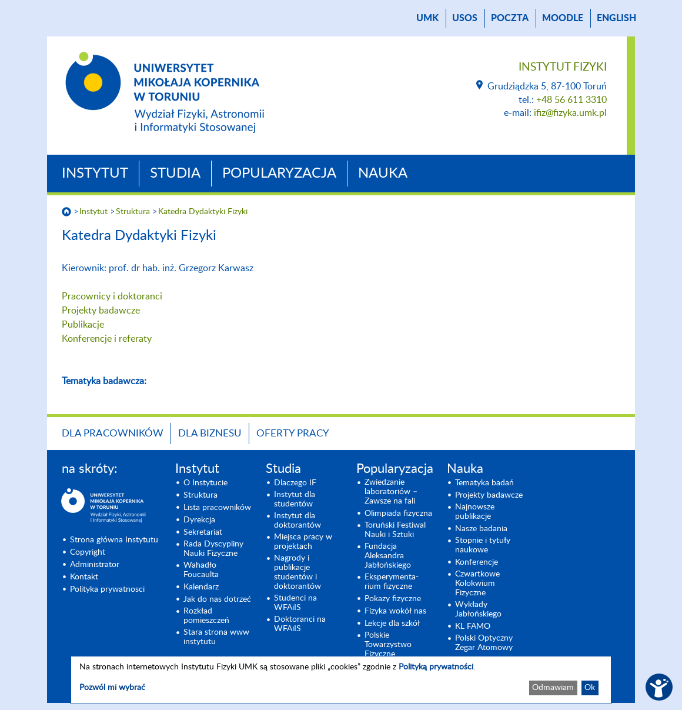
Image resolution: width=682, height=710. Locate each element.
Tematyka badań (484, 483)
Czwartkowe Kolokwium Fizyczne (477, 583)
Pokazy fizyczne (393, 599)
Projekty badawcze (101, 310)
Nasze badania (481, 529)
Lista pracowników (217, 508)
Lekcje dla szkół (392, 623)
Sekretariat (202, 532)
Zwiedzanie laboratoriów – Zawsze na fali (391, 491)
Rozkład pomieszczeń (206, 616)
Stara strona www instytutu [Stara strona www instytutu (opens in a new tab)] (216, 637)
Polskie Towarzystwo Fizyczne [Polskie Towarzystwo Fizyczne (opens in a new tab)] (388, 644)
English (616, 18)
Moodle (562, 18)
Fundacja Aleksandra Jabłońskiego (388, 555)
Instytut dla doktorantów (297, 520)
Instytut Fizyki (563, 67)
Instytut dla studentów (294, 499)
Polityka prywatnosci (107, 589)
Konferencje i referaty (107, 339)
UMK (427, 18)
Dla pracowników (112, 433)
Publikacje (83, 324)
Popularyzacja (279, 173)
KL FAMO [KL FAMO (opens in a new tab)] (472, 626)
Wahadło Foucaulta (201, 570)
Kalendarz (201, 587)
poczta (510, 18)
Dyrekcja (199, 520)
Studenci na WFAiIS (295, 603)
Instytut (95, 173)
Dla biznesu (210, 433)
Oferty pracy (292, 433)
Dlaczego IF (295, 483)
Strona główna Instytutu (114, 540)
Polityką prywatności (436, 667)
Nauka (382, 173)
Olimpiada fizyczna (398, 513)
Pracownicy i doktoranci (112, 296)
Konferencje (476, 562)
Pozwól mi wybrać (112, 688)
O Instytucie (205, 483)
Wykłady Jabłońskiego (478, 609)
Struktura (133, 212)
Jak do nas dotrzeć (217, 599)
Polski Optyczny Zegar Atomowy (484, 643)
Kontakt (84, 577)
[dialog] (341, 680)
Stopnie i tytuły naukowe (482, 545)
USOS (464, 18)
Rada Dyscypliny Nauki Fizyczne (213, 549)
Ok (589, 688)
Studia (175, 173)
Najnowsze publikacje (474, 512)
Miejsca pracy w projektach (303, 542)
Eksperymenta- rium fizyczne (392, 582)
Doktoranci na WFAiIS (300, 624)
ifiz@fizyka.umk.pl (570, 113)
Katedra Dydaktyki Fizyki (203, 212)
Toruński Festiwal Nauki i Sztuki (395, 530)
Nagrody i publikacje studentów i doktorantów (297, 572)
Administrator (94, 565)
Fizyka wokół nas (395, 611)
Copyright (87, 552)
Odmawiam (553, 688)
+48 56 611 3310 (571, 100)
